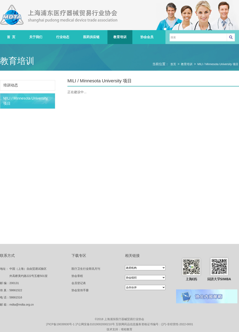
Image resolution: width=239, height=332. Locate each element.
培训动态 (10, 85)
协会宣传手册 (80, 290)
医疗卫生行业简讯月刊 (85, 268)
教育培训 (119, 37)
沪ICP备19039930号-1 (60, 324)
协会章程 (77, 276)
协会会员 (146, 37)
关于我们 (35, 37)
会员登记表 (78, 283)
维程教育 (126, 329)
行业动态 (62, 37)
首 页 (11, 37)
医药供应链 (91, 37)
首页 (173, 64)
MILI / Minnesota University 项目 (217, 64)
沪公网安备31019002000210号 (95, 324)
